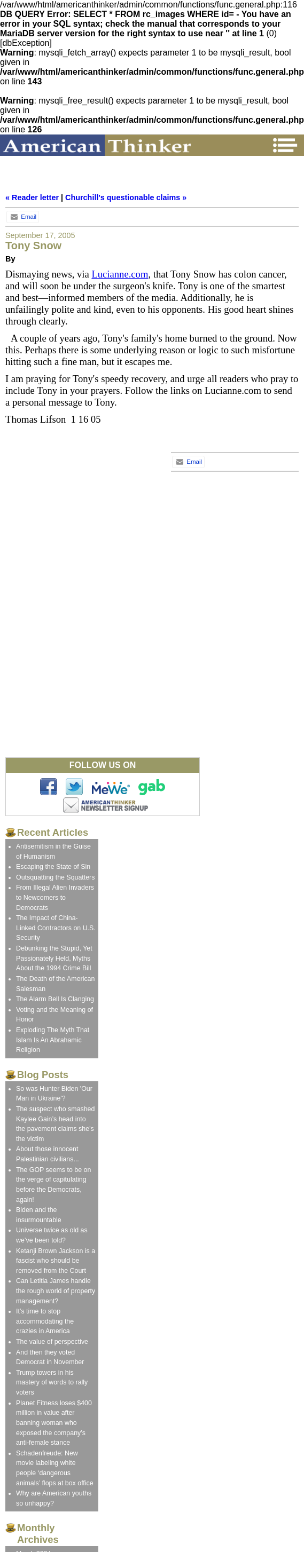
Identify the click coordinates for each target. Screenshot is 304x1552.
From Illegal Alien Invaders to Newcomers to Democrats (55, 897)
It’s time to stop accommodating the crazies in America (45, 1321)
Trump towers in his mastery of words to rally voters (52, 1382)
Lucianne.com (119, 274)
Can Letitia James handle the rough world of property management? (55, 1290)
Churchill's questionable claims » (125, 197)
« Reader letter (32, 197)
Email (22, 216)
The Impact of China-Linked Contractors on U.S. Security (56, 927)
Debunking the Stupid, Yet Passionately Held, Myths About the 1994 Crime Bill (54, 958)
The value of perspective (52, 1341)
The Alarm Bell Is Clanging (55, 999)
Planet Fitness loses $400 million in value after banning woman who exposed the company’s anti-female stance (54, 1422)
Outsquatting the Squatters (55, 877)
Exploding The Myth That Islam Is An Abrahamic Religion (52, 1040)
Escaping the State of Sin (53, 866)
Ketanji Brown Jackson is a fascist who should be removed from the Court (55, 1260)
